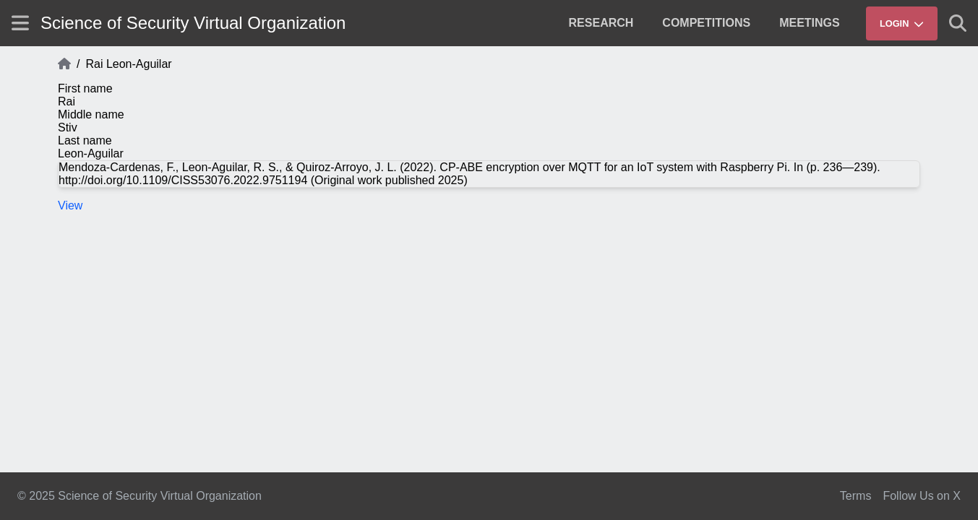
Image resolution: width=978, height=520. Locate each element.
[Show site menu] (20, 22)
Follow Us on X (922, 496)
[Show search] (957, 23)
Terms (856, 496)
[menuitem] (601, 23)
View (70, 205)
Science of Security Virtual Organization (193, 22)
